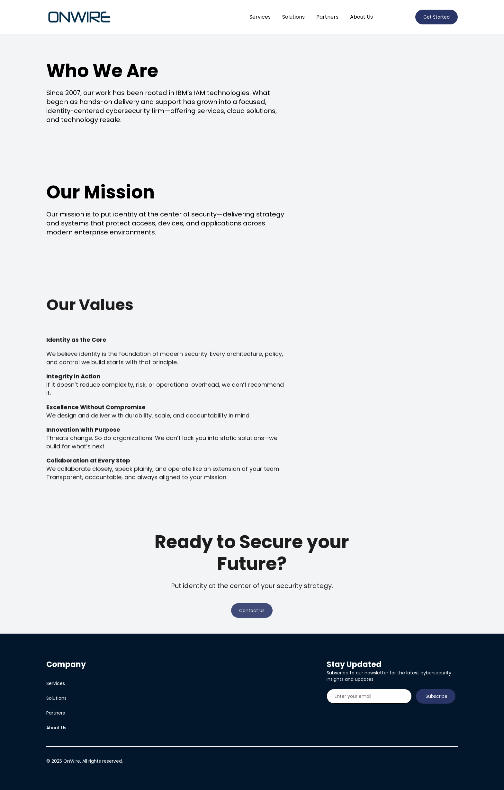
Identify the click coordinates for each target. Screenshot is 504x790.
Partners (327, 17)
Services (260, 17)
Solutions (293, 17)
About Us (361, 17)
